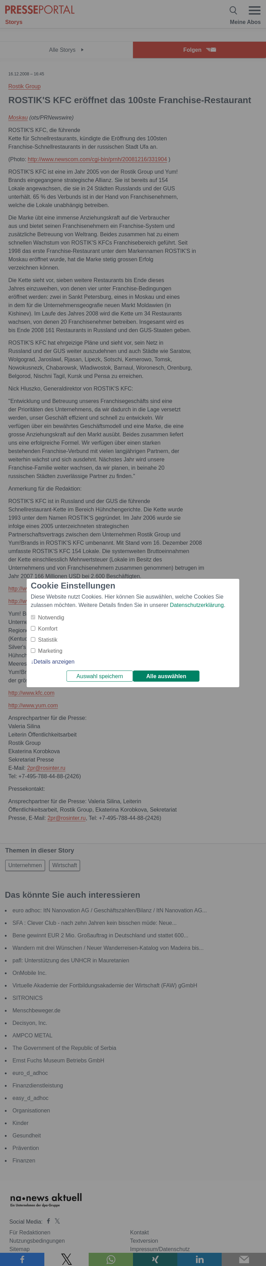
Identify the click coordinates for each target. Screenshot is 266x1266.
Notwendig (51, 617)
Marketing (50, 651)
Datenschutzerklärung (197, 605)
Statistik (47, 640)
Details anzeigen (54, 662)
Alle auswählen (166, 676)
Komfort (47, 629)
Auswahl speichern (100, 676)
